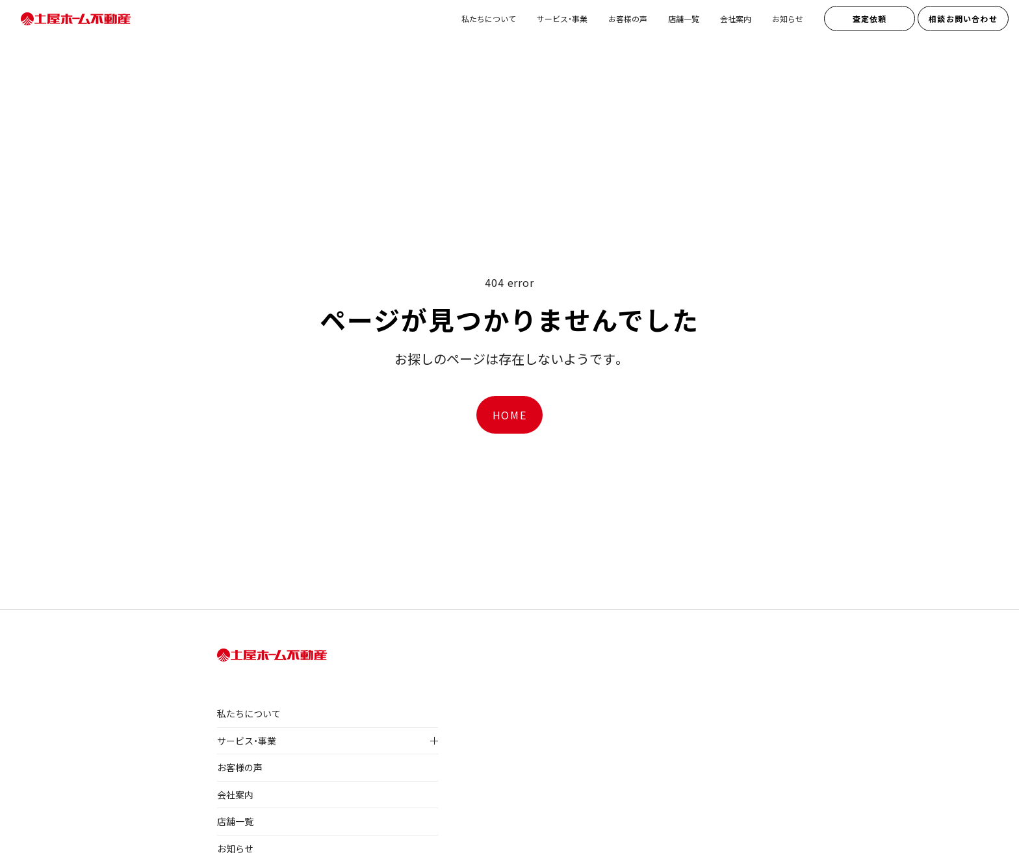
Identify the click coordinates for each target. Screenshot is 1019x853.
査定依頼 (870, 18)
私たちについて (488, 18)
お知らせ (787, 18)
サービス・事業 (562, 18)
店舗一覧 (683, 18)
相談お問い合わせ (963, 18)
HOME (509, 415)
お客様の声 (627, 18)
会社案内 (735, 18)
